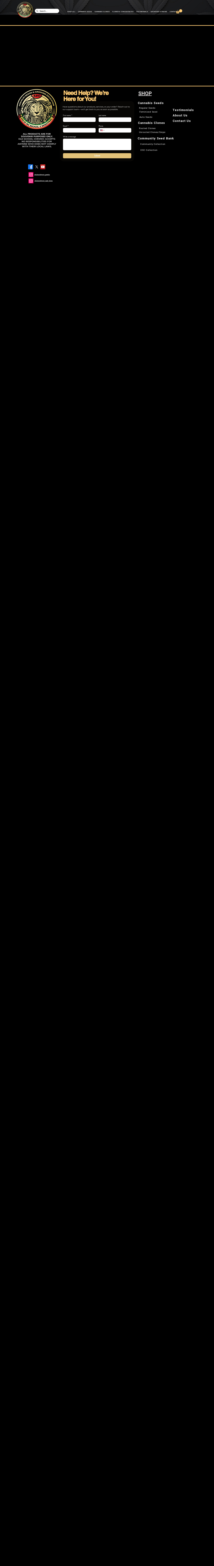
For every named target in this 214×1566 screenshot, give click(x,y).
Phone (101, 126)
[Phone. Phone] (117, 130)
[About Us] (180, 115)
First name (67, 115)
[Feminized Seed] (149, 112)
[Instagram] (30, 174)
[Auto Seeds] (146, 117)
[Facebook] (30, 166)
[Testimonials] (183, 110)
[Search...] (47, 11)
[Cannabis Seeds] (151, 103)
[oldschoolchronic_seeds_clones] (43, 180)
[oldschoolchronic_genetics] (42, 174)
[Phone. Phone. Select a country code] (102, 130)
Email (66, 126)
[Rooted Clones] (147, 128)
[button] (179, 11)
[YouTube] (42, 166)
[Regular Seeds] (147, 108)
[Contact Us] (182, 121)
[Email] (78, 130)
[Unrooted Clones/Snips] (152, 132)
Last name (102, 115)
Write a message (69, 137)
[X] (36, 166)
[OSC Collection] (149, 150)
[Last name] (114, 119)
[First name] (78, 119)
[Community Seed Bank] (156, 138)
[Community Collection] (153, 144)
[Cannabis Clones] (152, 123)
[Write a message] (97, 144)
